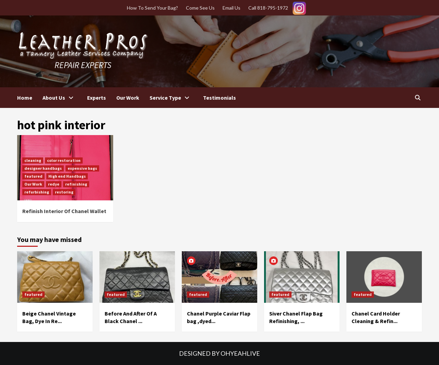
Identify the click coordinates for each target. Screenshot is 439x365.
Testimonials (219, 97)
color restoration (64, 160)
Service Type (171, 97)
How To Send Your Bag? (152, 8)
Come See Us (200, 8)
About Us (60, 97)
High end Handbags (67, 176)
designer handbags (43, 168)
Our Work (127, 97)
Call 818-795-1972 (268, 8)
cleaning (32, 160)
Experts (96, 97)
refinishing (76, 184)
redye (53, 184)
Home (24, 97)
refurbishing (36, 192)
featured (33, 176)
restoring (64, 192)
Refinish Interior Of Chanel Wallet (64, 211)
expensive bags (82, 168)
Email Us (231, 8)
